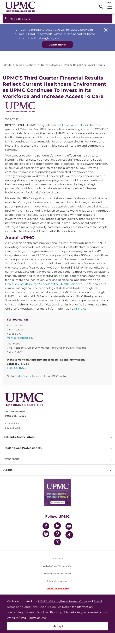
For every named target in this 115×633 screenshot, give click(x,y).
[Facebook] (46, 526)
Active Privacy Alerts (57, 588)
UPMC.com (81, 308)
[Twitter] (57, 542)
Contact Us (57, 558)
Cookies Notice (60, 607)
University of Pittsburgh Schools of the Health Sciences (43, 284)
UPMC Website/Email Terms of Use (62, 601)
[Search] (101, 7)
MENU (109, 2)
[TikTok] (69, 535)
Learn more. (57, 44)
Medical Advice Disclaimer (57, 573)
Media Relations (20, 19)
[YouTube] (68, 527)
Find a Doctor (22, 376)
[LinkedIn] (57, 526)
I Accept (58, 626)
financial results (73, 125)
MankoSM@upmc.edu (20, 337)
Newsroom (11, 459)
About (7, 469)
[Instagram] (46, 534)
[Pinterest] (57, 534)
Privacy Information (57, 581)
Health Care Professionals (22, 448)
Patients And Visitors (19, 437)
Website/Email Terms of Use (57, 566)
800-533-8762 (12, 428)
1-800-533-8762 (16, 367)
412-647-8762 (12, 423)
